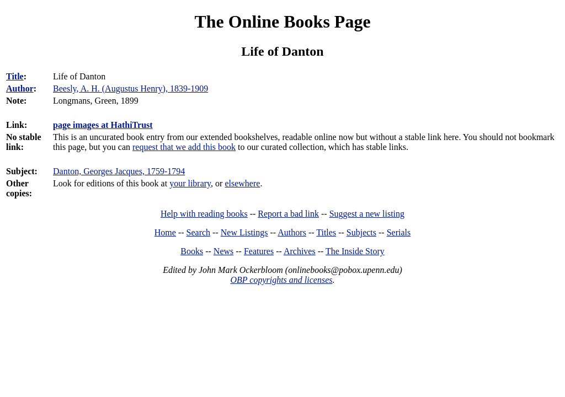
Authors (292, 232)
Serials (399, 232)
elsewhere (242, 183)
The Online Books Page (282, 21)
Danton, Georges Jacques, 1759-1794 (119, 171)
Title (15, 76)
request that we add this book (184, 147)
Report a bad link (288, 213)
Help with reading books (204, 213)
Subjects (361, 232)
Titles (326, 232)
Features (259, 251)
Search (198, 232)
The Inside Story (355, 251)
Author (20, 88)
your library (190, 183)
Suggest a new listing (366, 213)
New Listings (244, 232)
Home (165, 232)
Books (191, 251)
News (223, 251)
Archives (300, 251)
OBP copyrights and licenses (281, 280)
